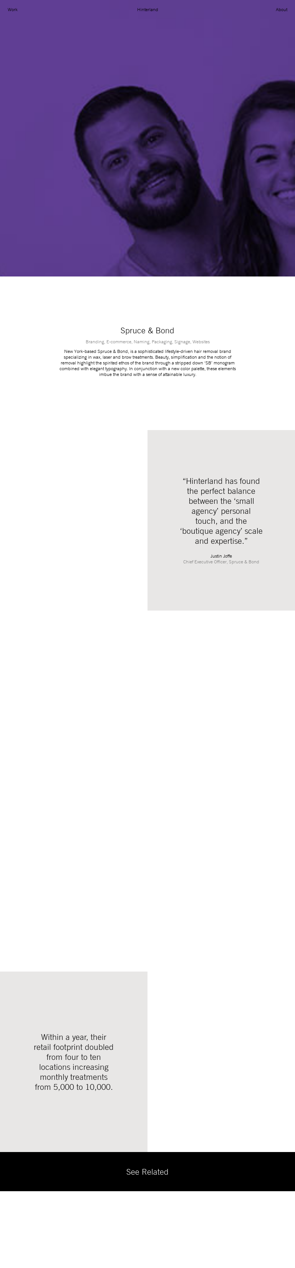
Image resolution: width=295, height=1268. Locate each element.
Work (13, 9)
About (281, 9)
